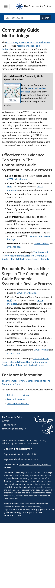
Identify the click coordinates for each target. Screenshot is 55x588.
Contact (12, 440)
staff (9, 186)
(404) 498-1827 (9, 425)
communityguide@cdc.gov (14, 428)
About (4, 440)
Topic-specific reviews (18, 403)
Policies (21, 440)
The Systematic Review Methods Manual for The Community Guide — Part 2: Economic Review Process (25, 362)
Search (45, 17)
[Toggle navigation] (6, 6)
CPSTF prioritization (17, 179)
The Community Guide (33, 6)
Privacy (43, 440)
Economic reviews (16, 399)
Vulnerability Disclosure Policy (15, 443)
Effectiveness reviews (18, 395)
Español (33, 443)
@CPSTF (5, 421)
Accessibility (32, 440)
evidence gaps (14, 246)
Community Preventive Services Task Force (28, 42)
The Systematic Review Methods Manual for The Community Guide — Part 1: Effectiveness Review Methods (25, 255)
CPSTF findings (41, 243)
